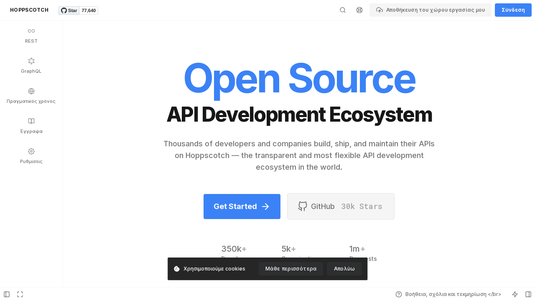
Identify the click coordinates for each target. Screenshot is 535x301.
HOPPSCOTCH (29, 10)
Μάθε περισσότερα (291, 268)
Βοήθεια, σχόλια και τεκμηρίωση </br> (448, 294)
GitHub (341, 206)
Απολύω (344, 268)
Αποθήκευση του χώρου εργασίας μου (430, 10)
